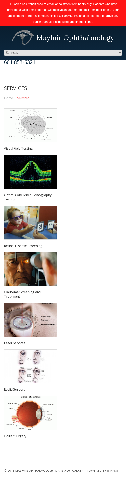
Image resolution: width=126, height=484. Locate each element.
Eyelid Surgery (14, 389)
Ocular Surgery (15, 436)
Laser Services (14, 343)
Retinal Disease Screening (23, 246)
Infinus (113, 470)
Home (8, 98)
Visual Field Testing (18, 148)
